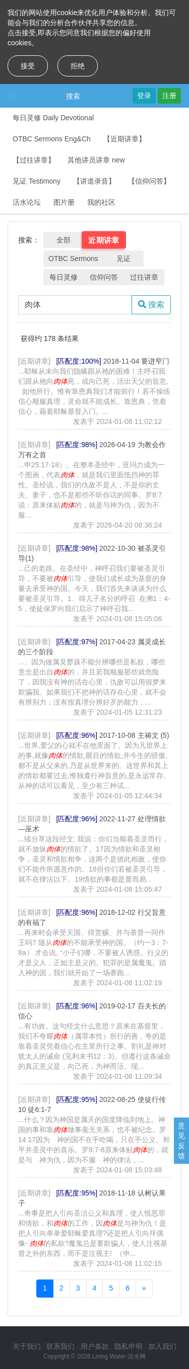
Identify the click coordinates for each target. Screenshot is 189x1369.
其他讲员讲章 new (96, 160)
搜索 (73, 96)
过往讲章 (144, 277)
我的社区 (101, 202)
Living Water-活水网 (119, 1356)
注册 (169, 96)
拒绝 (78, 66)
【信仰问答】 (149, 181)
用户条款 (95, 1346)
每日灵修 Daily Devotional (53, 118)
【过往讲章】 (34, 160)
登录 (144, 96)
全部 (63, 240)
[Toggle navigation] (14, 96)
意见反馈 (181, 1141)
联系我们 (60, 1346)
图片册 (64, 202)
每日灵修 (63, 277)
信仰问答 (104, 277)
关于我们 (27, 1346)
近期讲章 (103, 239)
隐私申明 (128, 1346)
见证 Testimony (36, 181)
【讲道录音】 (94, 181)
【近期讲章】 (124, 139)
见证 (123, 258)
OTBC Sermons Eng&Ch (52, 139)
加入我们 (162, 1346)
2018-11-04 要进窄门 (136, 361)
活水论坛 (27, 202)
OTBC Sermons (73, 258)
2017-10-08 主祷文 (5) (134, 735)
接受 (28, 66)
